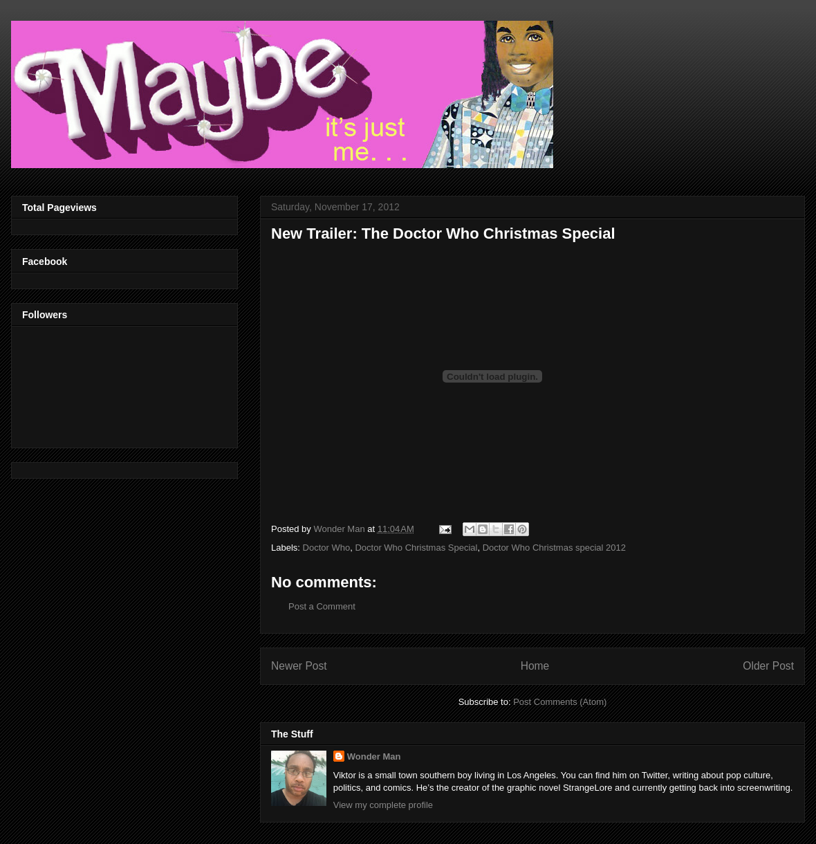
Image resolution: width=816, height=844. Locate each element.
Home (535, 666)
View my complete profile (383, 805)
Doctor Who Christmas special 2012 (554, 547)
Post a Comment (321, 606)
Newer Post (299, 666)
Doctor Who (327, 547)
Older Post (768, 666)
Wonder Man (374, 756)
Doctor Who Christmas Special (416, 547)
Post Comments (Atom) (559, 702)
